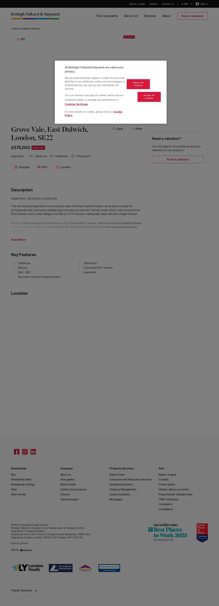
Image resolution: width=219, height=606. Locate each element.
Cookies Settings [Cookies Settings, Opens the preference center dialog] (76, 104)
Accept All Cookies (149, 96)
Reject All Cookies (138, 84)
